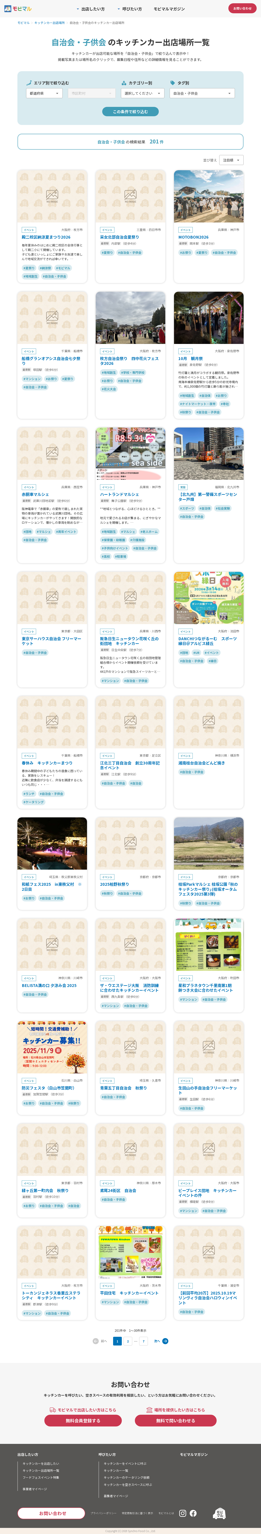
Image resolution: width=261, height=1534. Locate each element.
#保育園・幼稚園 (113, 540)
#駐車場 (120, 556)
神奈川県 (221, 756)
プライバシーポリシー (103, 1513)
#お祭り (185, 252)
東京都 (65, 631)
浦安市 (234, 1286)
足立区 (156, 756)
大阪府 (65, 230)
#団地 (27, 531)
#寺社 (225, 404)
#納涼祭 (45, 268)
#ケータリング (33, 802)
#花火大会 (109, 389)
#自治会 (135, 783)
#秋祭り (185, 412)
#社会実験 (223, 508)
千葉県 (65, 351)
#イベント (212, 652)
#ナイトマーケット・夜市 (198, 404)
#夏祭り (29, 268)
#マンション (32, 379)
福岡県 (219, 487)
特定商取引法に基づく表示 (137, 1513)
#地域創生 (30, 276)
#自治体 (205, 395)
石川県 (65, 1081)
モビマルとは (166, 1513)
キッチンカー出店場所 (49, 23)
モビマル (23, 23)
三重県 (141, 230)
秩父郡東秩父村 (72, 877)
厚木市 (156, 1183)
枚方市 (78, 230)
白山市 (78, 1081)
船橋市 (78, 351)
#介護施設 (137, 540)
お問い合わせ (242, 8)
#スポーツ (187, 508)
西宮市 (78, 487)
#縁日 (213, 661)
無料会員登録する (83, 1420)
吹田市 (234, 978)
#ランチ (29, 793)
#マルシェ (44, 531)
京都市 (156, 877)
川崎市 (78, 978)
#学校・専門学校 (132, 372)
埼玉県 (53, 877)
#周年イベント (66, 531)
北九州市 (233, 487)
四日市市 (155, 230)
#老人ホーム (149, 531)
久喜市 (156, 1081)
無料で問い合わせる (175, 1420)
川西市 (156, 631)
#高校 (106, 556)
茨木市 (156, 1286)
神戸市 (234, 230)
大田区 (78, 631)
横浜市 (234, 756)
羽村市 (78, 1183)
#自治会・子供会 (54, 276)
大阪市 (156, 978)
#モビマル (63, 268)
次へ (157, 1341)
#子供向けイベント (115, 548)
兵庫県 (222, 230)
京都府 (144, 877)
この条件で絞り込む (130, 111)
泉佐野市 (233, 351)
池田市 (234, 631)
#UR (196, 652)
